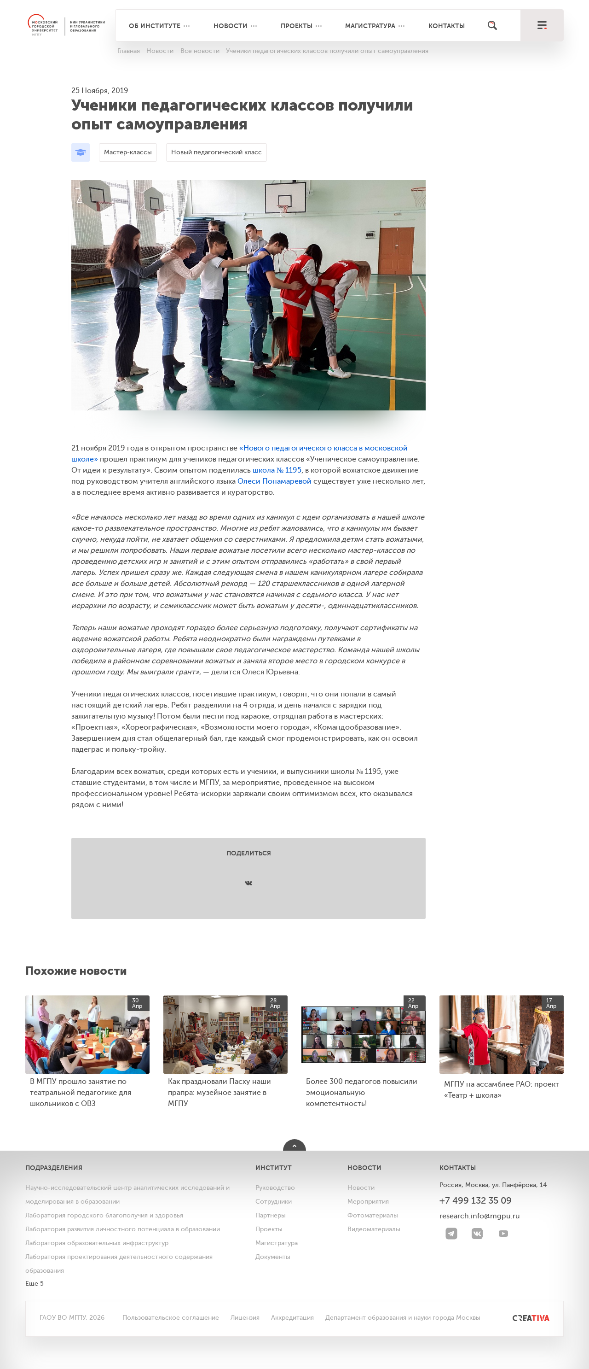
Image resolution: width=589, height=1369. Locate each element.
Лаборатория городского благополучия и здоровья (104, 1215)
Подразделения (53, 1167)
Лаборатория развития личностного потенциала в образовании (122, 1229)
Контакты (446, 25)
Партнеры (270, 1215)
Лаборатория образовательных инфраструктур (96, 1243)
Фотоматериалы (372, 1215)
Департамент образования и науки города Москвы (402, 1317)
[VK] (477, 1234)
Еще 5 (34, 1283)
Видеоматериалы (373, 1229)
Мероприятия (368, 1201)
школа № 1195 (277, 470)
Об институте (154, 25)
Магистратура (370, 25)
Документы (272, 1256)
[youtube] (503, 1234)
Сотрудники (273, 1201)
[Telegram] (451, 1234)
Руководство (275, 1187)
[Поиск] (492, 25)
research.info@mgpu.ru (479, 1216)
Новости (231, 25)
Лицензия (245, 1317)
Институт (273, 1167)
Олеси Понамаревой (274, 481)
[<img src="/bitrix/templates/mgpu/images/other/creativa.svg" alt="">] (520, 1317)
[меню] (541, 25)
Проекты (296, 25)
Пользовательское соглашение (170, 1317)
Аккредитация (292, 1317)
